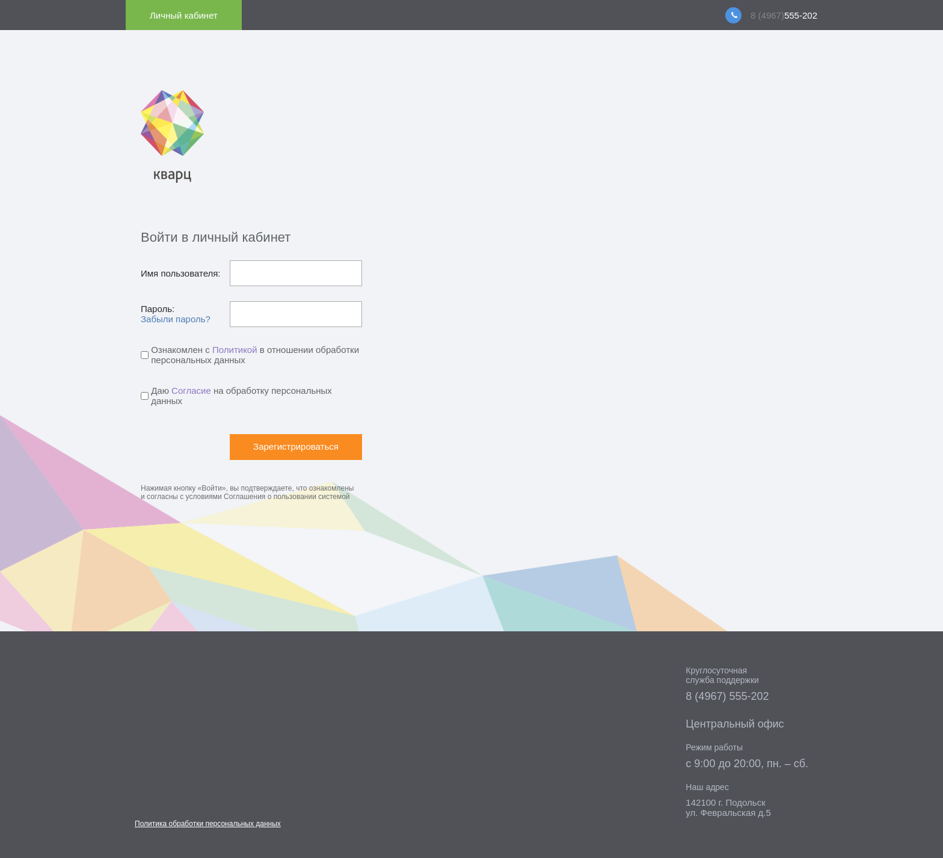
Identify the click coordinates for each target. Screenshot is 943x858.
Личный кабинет (184, 15)
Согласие (191, 390)
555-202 (784, 15)
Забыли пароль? (175, 319)
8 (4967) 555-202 (727, 696)
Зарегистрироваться (296, 446)
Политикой (234, 350)
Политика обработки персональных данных (208, 824)
